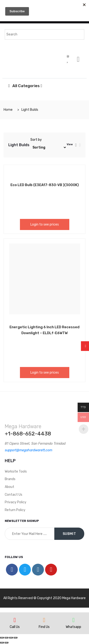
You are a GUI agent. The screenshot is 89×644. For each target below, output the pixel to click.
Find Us (44, 627)
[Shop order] (48, 147)
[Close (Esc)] (2, 637)
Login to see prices (44, 224)
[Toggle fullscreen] (11, 637)
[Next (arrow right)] (6, 642)
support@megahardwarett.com (28, 450)
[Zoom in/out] (15, 637)
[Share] (6, 637)
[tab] (76, 145)
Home (8, 110)
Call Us (15, 627)
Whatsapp (73, 627)
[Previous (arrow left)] (2, 642)
